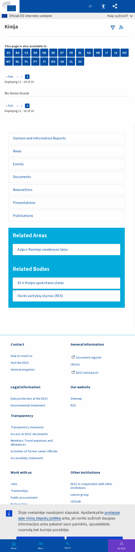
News (17, 151)
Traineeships (19, 491)
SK (62, 61)
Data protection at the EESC (29, 399)
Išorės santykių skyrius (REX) (40, 296)
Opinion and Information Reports (39, 138)
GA (89, 53)
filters (113, 27)
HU (125, 53)
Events (18, 164)
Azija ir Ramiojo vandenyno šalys (42, 249)
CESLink (76, 502)
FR (71, 53)
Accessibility (103, 6)
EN (44, 53)
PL (26, 61)
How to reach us (21, 356)
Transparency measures (27, 427)
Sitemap (76, 399)
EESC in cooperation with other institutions (91, 486)
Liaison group (80, 495)
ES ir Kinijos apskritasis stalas (40, 283)
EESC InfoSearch (84, 373)
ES (8, 53)
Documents (22, 177)
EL (80, 53)
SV (80, 61)
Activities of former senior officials (34, 451)
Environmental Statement (28, 405)
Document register (86, 358)
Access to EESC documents (29, 434)
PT (35, 61)
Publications (23, 215)
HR (98, 53)
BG (18, 53)
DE (53, 53)
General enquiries (23, 370)
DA (35, 53)
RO (53, 61)
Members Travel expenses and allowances (32, 443)
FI (44, 61)
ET (62, 53)
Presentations (24, 202)
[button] (115, 6)
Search (67, 547)
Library (75, 364)
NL (17, 61)
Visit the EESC (20, 363)
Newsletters (22, 190)
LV (115, 53)
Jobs (14, 484)
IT (106, 53)
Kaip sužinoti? (120, 16)
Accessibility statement (27, 458)
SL (71, 61)
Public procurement (24, 498)
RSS (122, 27)
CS (26, 53)
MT (8, 61)
